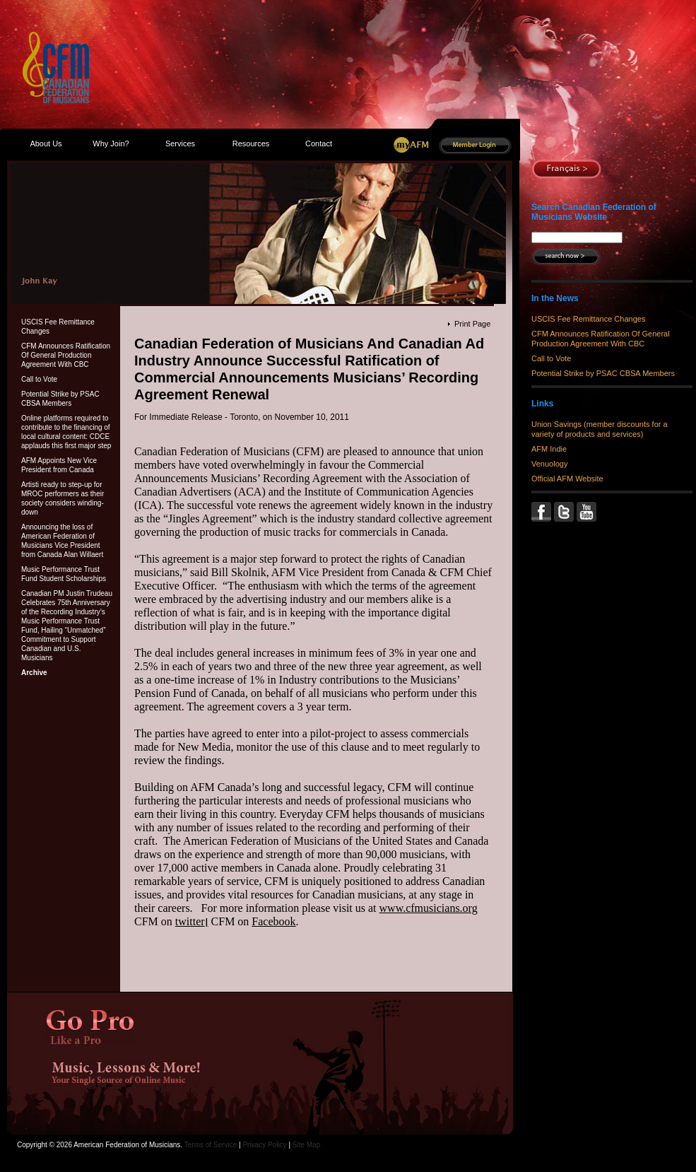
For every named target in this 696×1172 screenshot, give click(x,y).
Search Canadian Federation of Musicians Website (593, 212)
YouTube (588, 512)
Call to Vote (39, 379)
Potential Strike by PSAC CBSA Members (60, 398)
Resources (251, 143)
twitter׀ (191, 921)
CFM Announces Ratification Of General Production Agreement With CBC (65, 355)
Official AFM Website (567, 478)
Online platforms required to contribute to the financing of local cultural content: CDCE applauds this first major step (66, 432)
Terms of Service (210, 1145)
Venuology (549, 463)
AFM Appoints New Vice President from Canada (59, 465)
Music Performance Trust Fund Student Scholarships (63, 574)
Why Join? (111, 143)
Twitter (565, 512)
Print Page (472, 324)
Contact (318, 143)
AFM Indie (549, 449)
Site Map (306, 1145)
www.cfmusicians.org (428, 908)
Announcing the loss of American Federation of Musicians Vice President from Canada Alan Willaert (62, 540)
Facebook (273, 921)
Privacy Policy (264, 1145)
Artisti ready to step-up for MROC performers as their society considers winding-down (62, 498)
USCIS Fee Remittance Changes (58, 326)
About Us (45, 143)
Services (180, 143)
